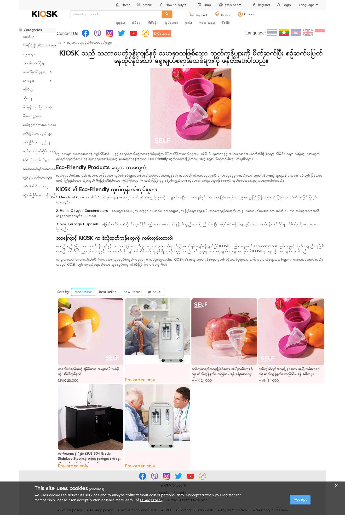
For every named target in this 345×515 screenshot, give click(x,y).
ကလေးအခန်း (207, 22)
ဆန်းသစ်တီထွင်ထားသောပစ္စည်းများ (37, 169)
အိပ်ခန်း (136, 22)
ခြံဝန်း (188, 22)
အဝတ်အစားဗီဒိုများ (34, 63)
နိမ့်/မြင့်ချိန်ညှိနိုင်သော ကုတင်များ (37, 45)
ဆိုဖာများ (28, 98)
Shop (204, 5)
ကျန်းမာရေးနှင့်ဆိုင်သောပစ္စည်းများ (37, 151)
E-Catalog (162, 33)
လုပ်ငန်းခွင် (171, 22)
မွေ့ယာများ (29, 54)
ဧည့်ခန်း (120, 22)
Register (261, 5)
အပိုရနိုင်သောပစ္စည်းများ (37, 133)
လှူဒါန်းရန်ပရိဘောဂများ (37, 177)
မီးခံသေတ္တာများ (32, 116)
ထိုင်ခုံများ (28, 89)
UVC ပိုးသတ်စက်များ (36, 160)
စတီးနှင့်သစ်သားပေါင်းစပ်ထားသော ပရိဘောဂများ (37, 125)
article (144, 5)
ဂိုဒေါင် (226, 22)
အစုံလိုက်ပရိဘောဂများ (37, 186)
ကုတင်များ (29, 36)
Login (284, 5)
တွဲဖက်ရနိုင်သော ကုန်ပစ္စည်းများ (37, 195)
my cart (198, 15)
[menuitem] (123, 5)
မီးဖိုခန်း (153, 22)
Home (123, 5)
